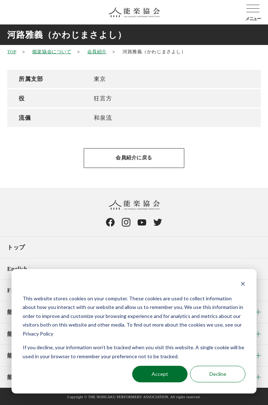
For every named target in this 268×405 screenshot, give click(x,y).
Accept (160, 374)
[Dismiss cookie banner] (242, 284)
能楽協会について (51, 51)
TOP (11, 51)
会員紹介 (97, 51)
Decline (217, 374)
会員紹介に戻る (134, 157)
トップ (16, 247)
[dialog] (134, 331)
